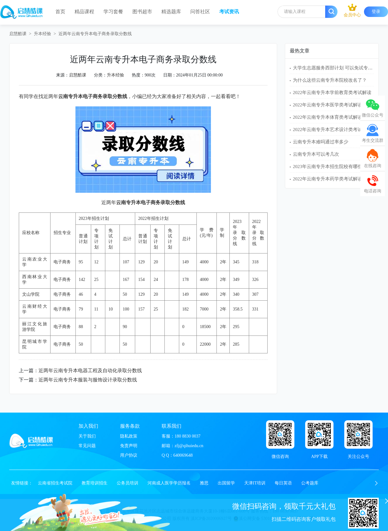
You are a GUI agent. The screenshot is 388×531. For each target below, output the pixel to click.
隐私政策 (128, 436)
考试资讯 (229, 11)
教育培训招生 (94, 483)
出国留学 (226, 483)
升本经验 (42, 33)
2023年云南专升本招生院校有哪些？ (330, 166)
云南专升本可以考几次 (316, 154)
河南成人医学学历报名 (169, 483)
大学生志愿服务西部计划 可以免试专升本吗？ (339, 67)
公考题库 (309, 483)
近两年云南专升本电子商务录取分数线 (95, 33)
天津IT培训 (254, 483)
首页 (60, 11)
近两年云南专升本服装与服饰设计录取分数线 (87, 379)
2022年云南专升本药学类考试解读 (327, 178)
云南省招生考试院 (55, 483)
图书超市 (142, 11)
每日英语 (283, 483)
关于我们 (87, 436)
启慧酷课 (17, 33)
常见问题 (87, 445)
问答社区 (200, 11)
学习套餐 (113, 11)
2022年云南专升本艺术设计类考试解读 (332, 129)
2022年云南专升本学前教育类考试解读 (332, 92)
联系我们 (171, 426)
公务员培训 (127, 483)
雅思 (204, 483)
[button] (376, 483)
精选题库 (171, 11)
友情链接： (22, 483)
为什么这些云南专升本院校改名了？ (330, 80)
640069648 (183, 455)
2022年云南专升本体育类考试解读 (327, 117)
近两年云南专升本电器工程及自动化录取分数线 (90, 370)
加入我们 (88, 426)
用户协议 (128, 455)
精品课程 (84, 11)
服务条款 (130, 426)
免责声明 (128, 445)
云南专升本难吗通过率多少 (320, 141)
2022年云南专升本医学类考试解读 (327, 104)
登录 (376, 11)
